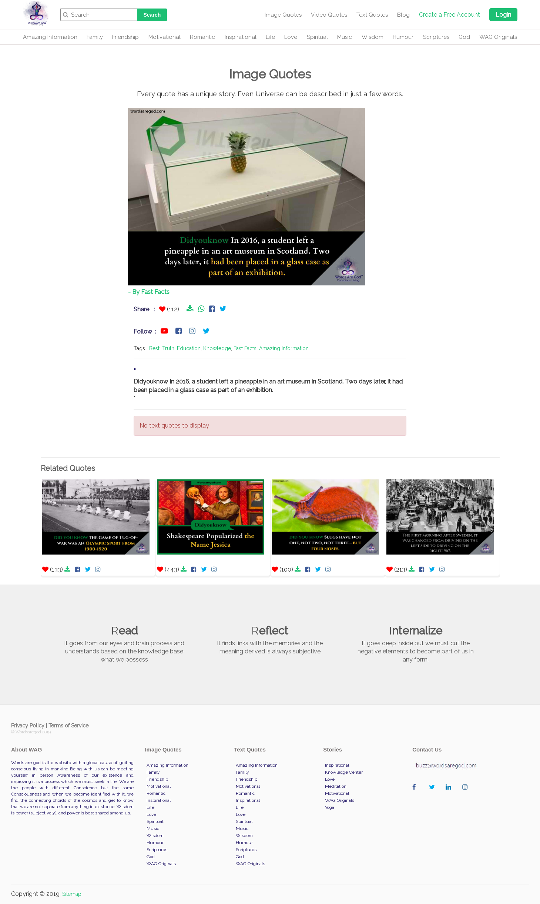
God (464, 37)
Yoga (329, 807)
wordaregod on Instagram (467, 794)
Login (503, 14)
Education (189, 348)
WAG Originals (498, 37)
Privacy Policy (27, 726)
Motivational (164, 37)
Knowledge (217, 348)
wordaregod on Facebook (417, 794)
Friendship (125, 37)
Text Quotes (372, 14)
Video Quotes (329, 14)
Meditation (335, 786)
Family (95, 37)
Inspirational (240, 37)
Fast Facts (245, 348)
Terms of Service (68, 726)
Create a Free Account (449, 14)
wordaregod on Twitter (433, 794)
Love (290, 37)
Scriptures (436, 37)
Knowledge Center (344, 772)
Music (344, 37)
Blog (403, 14)
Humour (403, 37)
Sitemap (71, 894)
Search (152, 15)
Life (270, 37)
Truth (168, 348)
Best (154, 348)
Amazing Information (50, 37)
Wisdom (372, 37)
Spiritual (317, 37)
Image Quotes (283, 14)
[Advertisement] (79, 212)
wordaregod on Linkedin (450, 794)
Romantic (202, 37)
